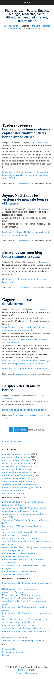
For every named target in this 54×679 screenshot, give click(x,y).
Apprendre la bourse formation (16, 460)
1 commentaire (42, 143)
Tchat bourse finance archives (16, 481)
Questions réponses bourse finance (19, 484)
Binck (38, 26)
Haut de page (31, 673)
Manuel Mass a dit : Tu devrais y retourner (22, 595)
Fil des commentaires (12, 652)
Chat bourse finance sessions (16, 478)
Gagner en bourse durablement (17, 301)
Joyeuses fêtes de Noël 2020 (16, 556)
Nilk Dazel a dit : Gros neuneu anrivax (20, 589)
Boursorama (14, 28)
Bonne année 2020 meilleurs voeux (19, 571)
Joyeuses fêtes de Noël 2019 (16, 574)
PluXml (21, 670)
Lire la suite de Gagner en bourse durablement (24, 368)
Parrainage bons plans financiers (18, 472)
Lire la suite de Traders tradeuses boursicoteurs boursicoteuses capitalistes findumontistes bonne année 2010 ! (25, 175)
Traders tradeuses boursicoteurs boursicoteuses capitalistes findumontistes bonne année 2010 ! (26, 131)
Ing (33, 26)
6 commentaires (45, 309)
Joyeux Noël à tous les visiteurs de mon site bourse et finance (25, 199)
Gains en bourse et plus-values (17, 466)
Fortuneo (46, 26)
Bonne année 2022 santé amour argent (21, 538)
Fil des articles (9, 649)
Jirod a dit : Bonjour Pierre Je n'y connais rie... (24, 640)
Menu (27, 2)
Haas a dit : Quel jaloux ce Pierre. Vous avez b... (25, 619)
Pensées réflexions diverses (15, 493)
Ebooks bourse (11, 26)
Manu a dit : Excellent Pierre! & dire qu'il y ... (23, 598)
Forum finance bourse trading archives (28, 415)
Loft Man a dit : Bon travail (14, 637)
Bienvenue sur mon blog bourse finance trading (22, 254)
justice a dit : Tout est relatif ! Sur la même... (23, 622)
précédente (20, 429)
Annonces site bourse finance (24, 183)
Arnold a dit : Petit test (12, 592)
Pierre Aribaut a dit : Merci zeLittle (18, 625)
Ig (21, 28)
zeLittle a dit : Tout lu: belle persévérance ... (23, 628)
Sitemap (6, 655)
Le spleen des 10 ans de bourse (21, 388)
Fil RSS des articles (11, 441)
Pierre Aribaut (14, 10)
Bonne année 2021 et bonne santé (18, 553)
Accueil (19, 673)
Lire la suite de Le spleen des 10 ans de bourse (25, 410)
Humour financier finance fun (16, 469)
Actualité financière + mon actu (17, 454)
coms (43, 28)
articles (36, 28)
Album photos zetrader (13, 490)
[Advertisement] (27, 48)
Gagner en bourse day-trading (24, 374)
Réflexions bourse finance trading (18, 475)
